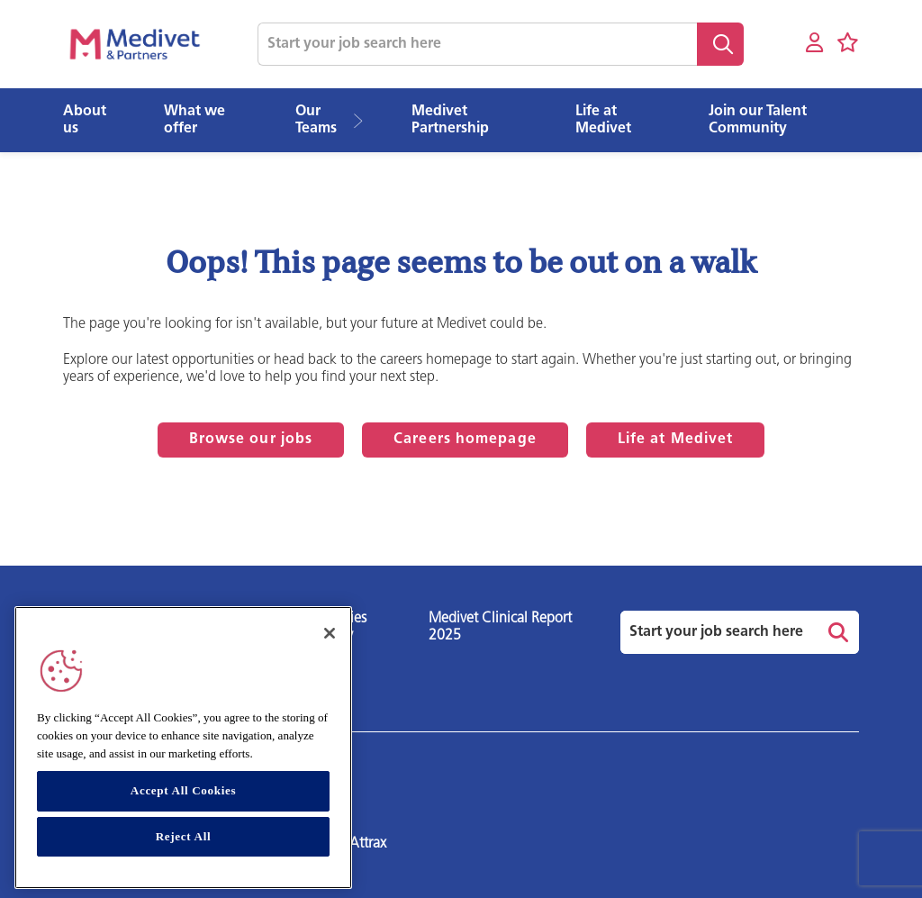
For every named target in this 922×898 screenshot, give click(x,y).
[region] (183, 747)
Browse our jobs (251, 439)
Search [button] (720, 44)
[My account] (814, 43)
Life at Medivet (676, 439)
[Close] (329, 633)
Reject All (184, 836)
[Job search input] (477, 44)
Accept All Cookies (183, 790)
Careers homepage (465, 439)
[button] (364, 121)
